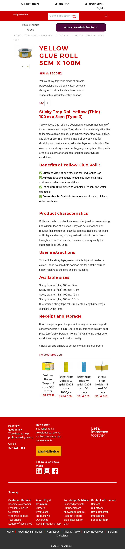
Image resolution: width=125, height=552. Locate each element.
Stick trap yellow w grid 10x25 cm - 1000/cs (66, 384)
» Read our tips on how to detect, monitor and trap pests (71, 345)
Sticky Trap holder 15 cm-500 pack (101, 384)
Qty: (41, 102)
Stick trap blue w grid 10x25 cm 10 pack (84, 384)
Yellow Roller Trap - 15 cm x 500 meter (48, 383)
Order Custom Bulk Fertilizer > (80, 27)
